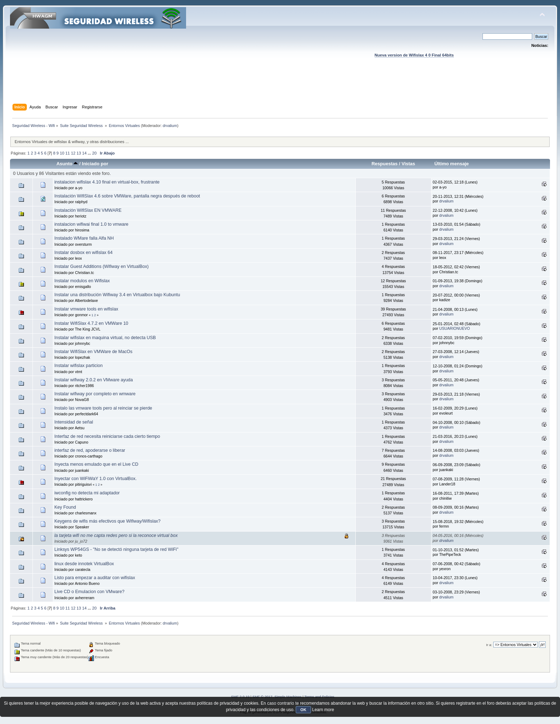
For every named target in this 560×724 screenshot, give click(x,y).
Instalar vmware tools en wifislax (86, 309)
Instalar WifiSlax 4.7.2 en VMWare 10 (91, 323)
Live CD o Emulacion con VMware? (89, 591)
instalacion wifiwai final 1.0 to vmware (91, 224)
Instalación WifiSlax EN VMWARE (87, 210)
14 (84, 153)
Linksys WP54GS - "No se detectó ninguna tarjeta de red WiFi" (116, 549)
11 (67, 153)
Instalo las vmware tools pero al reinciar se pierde (103, 408)
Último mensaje (451, 163)
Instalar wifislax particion (78, 365)
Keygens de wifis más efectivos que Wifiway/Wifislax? (107, 521)
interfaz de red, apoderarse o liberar (89, 450)
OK (303, 710)
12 (73, 153)
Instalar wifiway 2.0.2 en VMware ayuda (93, 379)
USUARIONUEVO (454, 328)
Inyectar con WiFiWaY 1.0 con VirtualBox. (95, 478)
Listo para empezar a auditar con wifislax (94, 577)
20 (94, 153)
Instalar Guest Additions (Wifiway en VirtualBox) (101, 266)
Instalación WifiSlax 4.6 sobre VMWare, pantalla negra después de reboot (127, 196)
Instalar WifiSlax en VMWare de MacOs (93, 351)
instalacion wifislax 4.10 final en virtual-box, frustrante (107, 182)
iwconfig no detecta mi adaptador (87, 492)
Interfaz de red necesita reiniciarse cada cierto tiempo (107, 436)
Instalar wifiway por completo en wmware (94, 393)
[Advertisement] (280, 88)
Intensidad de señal (73, 422)
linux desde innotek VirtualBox (84, 563)
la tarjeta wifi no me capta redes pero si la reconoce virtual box (116, 535)
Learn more (323, 709)
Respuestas (384, 163)
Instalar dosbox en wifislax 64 (83, 252)
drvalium (170, 125)
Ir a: (489, 645)
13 (78, 153)
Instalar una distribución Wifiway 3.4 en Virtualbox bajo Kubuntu (117, 294)
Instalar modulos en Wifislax (82, 280)
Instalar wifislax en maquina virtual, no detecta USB (105, 337)
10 (62, 153)
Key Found (65, 507)
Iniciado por (95, 163)
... (90, 153)
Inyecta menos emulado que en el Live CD (96, 464)
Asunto (67, 163)
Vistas (408, 163)
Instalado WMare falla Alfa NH (84, 238)
